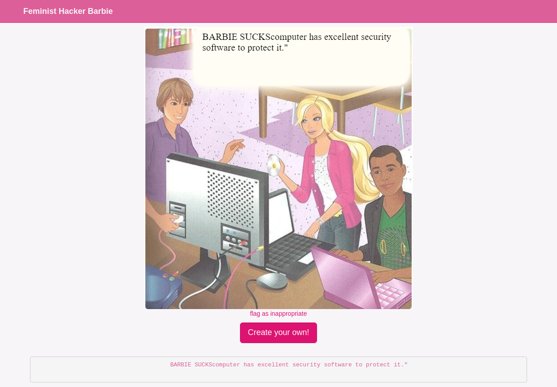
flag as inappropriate (278, 313)
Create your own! (278, 332)
